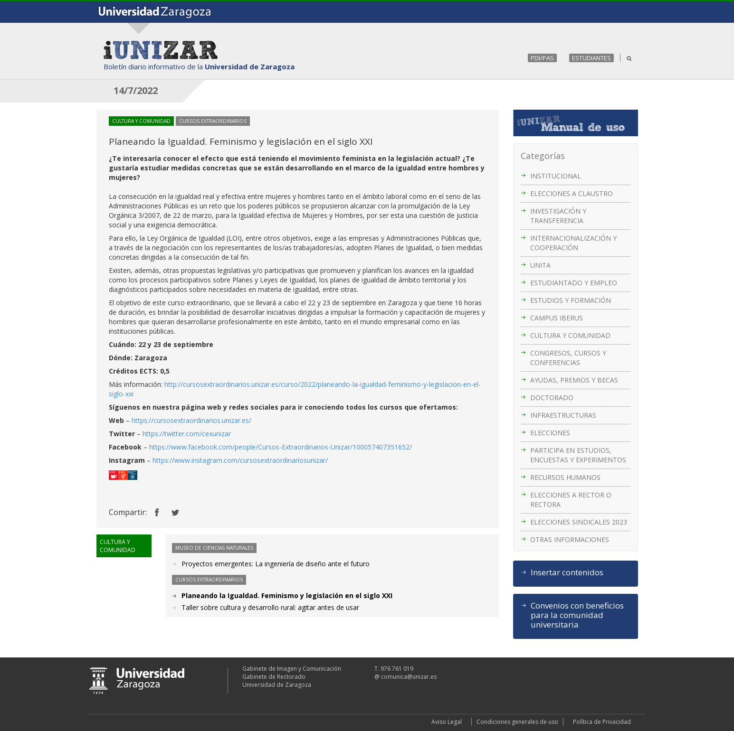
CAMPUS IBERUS (556, 317)
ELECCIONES (550, 432)
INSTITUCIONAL (555, 175)
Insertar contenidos (567, 572)
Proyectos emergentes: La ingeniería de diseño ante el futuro (275, 563)
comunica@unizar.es (409, 677)
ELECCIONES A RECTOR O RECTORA (570, 499)
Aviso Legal (446, 722)
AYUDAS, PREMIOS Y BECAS (574, 379)
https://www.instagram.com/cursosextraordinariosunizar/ (240, 460)
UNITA (540, 265)
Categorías (543, 155)
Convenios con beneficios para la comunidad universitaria (577, 615)
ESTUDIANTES (591, 58)
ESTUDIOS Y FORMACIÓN (570, 300)
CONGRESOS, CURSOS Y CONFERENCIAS (568, 357)
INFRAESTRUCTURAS (563, 415)
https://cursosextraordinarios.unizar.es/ (191, 420)
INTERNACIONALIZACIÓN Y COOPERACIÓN (573, 243)
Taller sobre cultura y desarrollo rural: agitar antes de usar (270, 607)
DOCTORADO (551, 397)
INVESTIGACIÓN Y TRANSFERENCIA (558, 215)
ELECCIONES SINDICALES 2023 (578, 521)
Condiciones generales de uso (517, 722)
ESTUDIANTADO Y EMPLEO (573, 282)
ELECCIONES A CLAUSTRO (571, 193)
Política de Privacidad (602, 722)
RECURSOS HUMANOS (565, 477)
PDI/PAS (542, 58)
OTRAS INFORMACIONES (569, 539)
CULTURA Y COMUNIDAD (570, 335)
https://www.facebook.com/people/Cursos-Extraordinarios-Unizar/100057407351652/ (280, 446)
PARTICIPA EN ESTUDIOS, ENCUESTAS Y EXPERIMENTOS (578, 455)
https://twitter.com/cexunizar (187, 433)
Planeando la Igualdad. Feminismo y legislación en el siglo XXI (286, 595)
